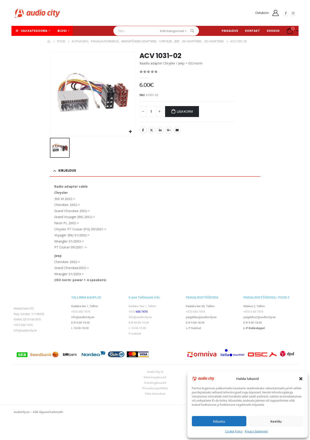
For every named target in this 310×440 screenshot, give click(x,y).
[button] (301, 378)
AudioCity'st (155, 372)
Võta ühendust (155, 394)
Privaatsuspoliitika (155, 388)
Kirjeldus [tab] (67, 170)
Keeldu (276, 421)
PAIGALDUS (230, 31)
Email (177, 130)
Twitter (151, 130)
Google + (168, 130)
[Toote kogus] (151, 111)
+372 (132, 311)
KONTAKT (252, 31)
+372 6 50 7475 (253, 311)
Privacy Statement (256, 431)
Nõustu (219, 421)
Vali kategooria (31, 31)
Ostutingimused (155, 383)
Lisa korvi (185, 111)
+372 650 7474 (195, 311)
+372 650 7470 (23, 325)
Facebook (143, 130)
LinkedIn (160, 130)
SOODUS (273, 31)
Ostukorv (262, 13)
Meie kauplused (155, 377)
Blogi (61, 31)
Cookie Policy (233, 431)
